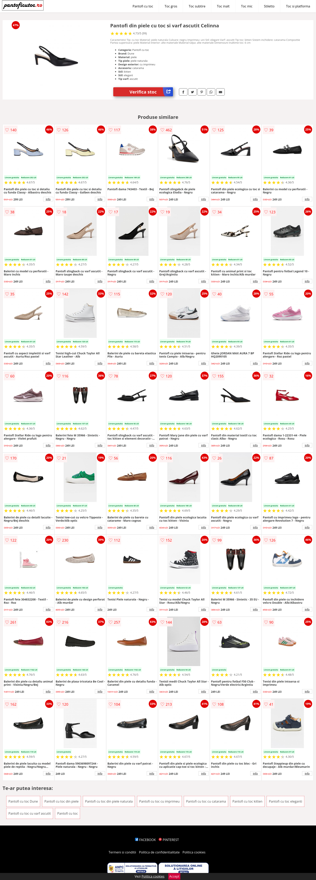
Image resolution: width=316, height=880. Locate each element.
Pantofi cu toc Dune (23, 801)
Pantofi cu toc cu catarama (206, 801)
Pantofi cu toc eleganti (285, 801)
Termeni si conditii (122, 852)
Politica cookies (194, 852)
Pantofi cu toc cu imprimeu (159, 801)
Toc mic (247, 6)
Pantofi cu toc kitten (247, 801)
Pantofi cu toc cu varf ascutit (29, 813)
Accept (174, 876)
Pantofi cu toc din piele (61, 801)
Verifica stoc (151, 91)
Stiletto (269, 6)
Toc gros (171, 6)
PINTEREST (169, 840)
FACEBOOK (145, 840)
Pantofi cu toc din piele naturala (109, 801)
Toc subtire (197, 6)
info (48, 199)
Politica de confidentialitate (159, 852)
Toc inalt (223, 6)
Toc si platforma (298, 6)
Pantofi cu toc (143, 6)
